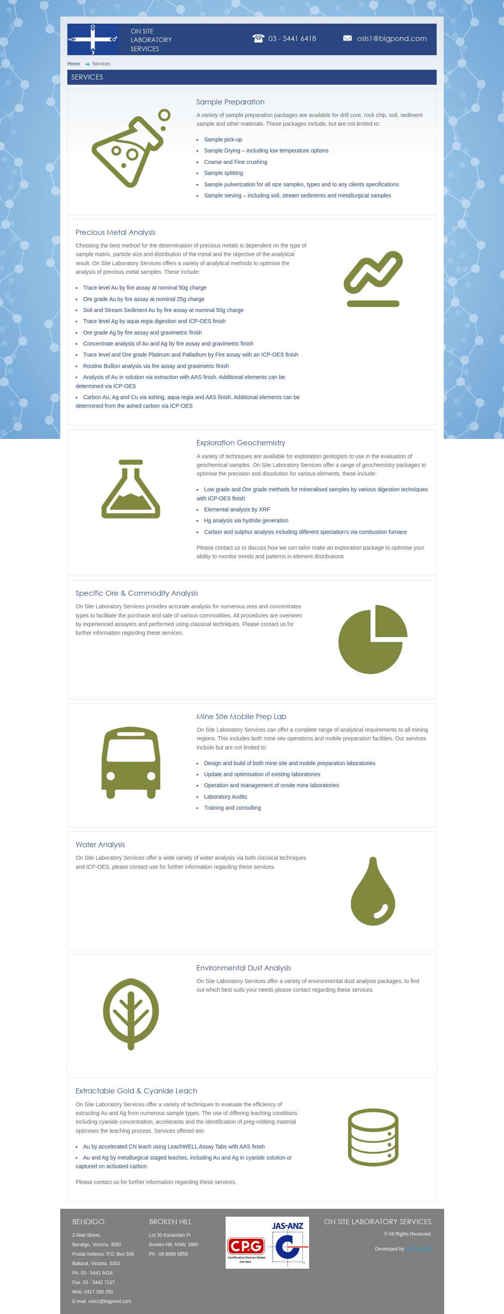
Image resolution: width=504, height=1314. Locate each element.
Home (73, 64)
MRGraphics (419, 1249)
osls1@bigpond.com (392, 38)
